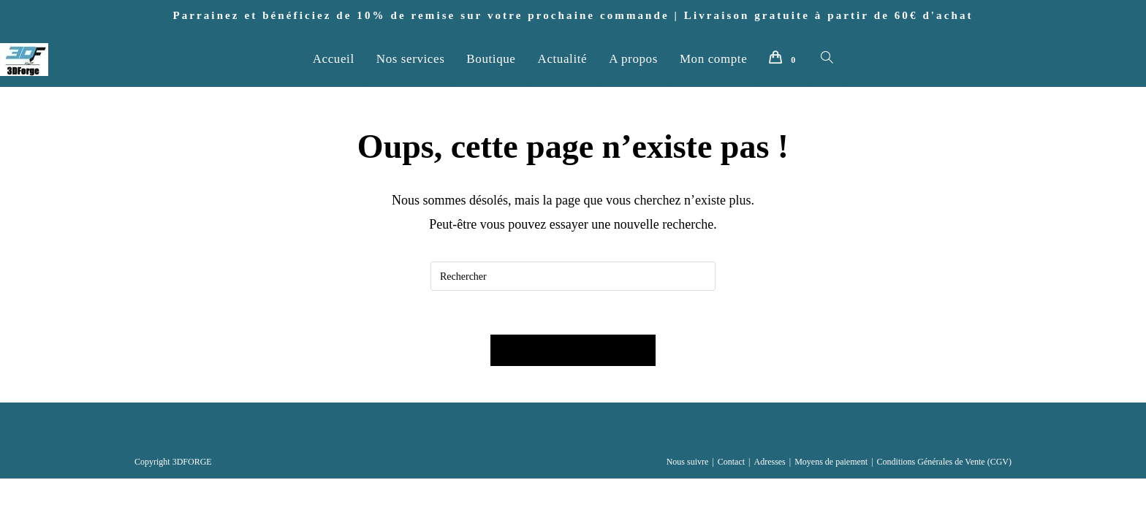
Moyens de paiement (831, 462)
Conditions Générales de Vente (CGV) (944, 462)
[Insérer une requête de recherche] (573, 276)
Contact (731, 462)
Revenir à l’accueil (573, 350)
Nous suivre (688, 462)
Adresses (769, 462)
